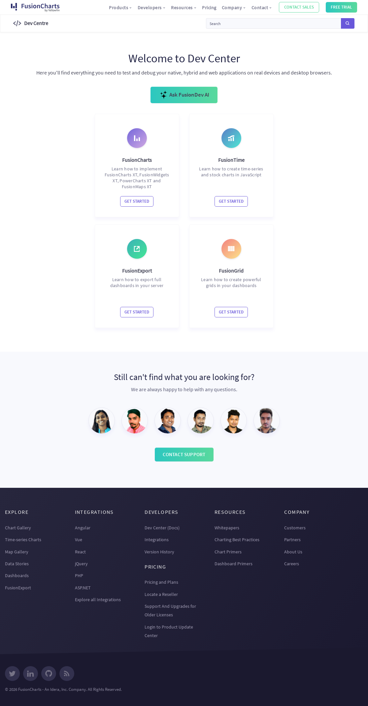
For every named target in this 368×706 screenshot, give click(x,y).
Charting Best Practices (237, 540)
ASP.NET (83, 588)
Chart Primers (228, 552)
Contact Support (184, 454)
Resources (184, 8)
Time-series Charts (23, 540)
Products (120, 8)
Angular (82, 528)
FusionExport (18, 588)
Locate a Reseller (161, 594)
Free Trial (341, 7)
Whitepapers (227, 528)
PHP (79, 575)
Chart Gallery (18, 528)
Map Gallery (16, 552)
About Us (293, 552)
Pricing (209, 8)
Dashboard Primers (233, 564)
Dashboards (17, 575)
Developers (152, 8)
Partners (292, 540)
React (80, 552)
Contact (261, 8)
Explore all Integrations (98, 600)
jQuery (81, 564)
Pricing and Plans (161, 582)
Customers (295, 528)
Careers (291, 564)
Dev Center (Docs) (162, 528)
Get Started (136, 201)
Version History (159, 552)
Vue (78, 540)
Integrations (157, 540)
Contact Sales (299, 7)
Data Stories (17, 564)
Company (234, 8)
